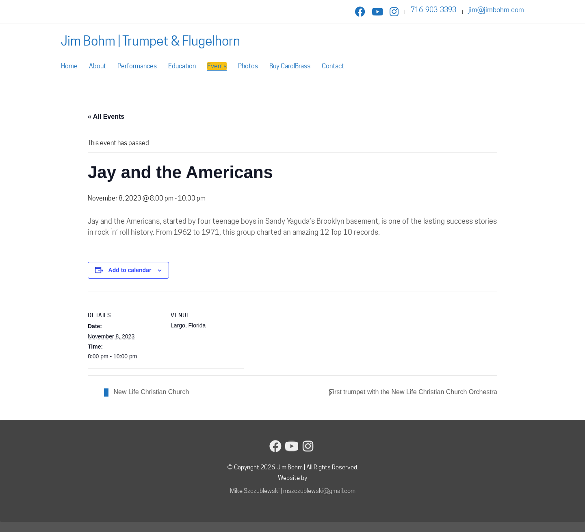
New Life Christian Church (150, 391)
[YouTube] (292, 446)
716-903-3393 (433, 10)
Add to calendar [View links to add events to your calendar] (130, 270)
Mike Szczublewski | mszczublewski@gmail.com (292, 491)
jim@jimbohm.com (496, 10)
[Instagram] (308, 446)
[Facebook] (275, 446)
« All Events (106, 116)
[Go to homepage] (150, 41)
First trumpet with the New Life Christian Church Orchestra (413, 391)
